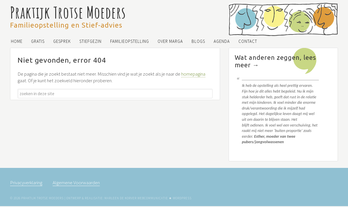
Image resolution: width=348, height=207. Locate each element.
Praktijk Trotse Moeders (68, 12)
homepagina (193, 74)
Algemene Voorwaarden (76, 182)
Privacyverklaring (26, 182)
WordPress (182, 198)
